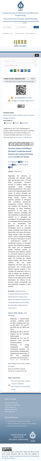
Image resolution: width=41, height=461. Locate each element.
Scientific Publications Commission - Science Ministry (22, 423)
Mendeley (9, 123)
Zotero (17, 123)
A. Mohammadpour (22, 164)
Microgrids (11, 366)
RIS (10, 115)
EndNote (14, 115)
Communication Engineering (12, 405)
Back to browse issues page (26, 81)
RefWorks (12, 118)
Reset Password (30, 33)
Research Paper (20, 363)
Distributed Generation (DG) (21, 299)
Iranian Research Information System (17, 426)
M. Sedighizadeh (13, 162)
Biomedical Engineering (11, 403)
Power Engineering (10, 411)
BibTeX (5, 115)
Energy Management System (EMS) (18, 302)
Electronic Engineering (11, 409)
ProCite (25, 115)
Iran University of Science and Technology (19, 421)
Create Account (20, 33)
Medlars (20, 115)
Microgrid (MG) (12, 305)
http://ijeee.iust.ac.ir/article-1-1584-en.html (19, 137)
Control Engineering (10, 407)
